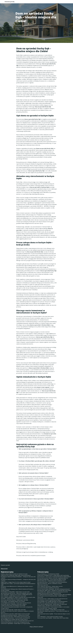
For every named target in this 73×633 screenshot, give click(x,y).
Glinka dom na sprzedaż (42, 584)
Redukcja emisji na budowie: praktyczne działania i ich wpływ (14, 573)
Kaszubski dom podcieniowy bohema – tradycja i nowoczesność (15, 615)
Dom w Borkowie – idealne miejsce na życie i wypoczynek (13, 595)
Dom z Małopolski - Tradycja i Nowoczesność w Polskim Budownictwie (16, 594)
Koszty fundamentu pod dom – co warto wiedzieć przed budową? (15, 618)
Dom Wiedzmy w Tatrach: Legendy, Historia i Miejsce (49, 600)
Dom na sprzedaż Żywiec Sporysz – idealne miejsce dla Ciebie (14, 600)
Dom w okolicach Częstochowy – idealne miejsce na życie (50, 586)
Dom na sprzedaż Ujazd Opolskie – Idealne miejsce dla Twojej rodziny (52, 618)
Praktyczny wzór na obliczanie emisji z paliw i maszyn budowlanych (16, 575)
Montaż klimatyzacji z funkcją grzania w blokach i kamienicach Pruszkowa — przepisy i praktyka (17, 589)
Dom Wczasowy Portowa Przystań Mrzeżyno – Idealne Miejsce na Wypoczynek (52, 596)
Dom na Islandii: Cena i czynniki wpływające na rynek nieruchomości (52, 601)
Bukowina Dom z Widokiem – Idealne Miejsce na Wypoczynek (50, 609)
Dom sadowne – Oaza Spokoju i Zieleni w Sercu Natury (13, 601)
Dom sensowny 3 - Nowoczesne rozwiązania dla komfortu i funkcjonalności (54, 576)
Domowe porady (10, 2)
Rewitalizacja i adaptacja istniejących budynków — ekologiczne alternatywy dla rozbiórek (18, 577)
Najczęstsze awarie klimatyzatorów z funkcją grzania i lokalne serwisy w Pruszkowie (17, 587)
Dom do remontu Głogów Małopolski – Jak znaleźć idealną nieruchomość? (53, 589)
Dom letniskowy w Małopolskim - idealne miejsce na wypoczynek (15, 591)
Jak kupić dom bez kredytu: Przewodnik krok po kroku (49, 593)
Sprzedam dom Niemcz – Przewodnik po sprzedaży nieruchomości (52, 582)
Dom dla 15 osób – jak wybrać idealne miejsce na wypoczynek (50, 602)
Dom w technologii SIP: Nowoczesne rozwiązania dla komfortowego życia (17, 620)
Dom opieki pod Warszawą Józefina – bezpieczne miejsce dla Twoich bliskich (54, 594)
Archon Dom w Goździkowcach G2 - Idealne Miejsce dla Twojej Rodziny (53, 575)
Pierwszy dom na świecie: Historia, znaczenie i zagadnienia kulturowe (52, 578)
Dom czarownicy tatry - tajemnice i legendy (47, 608)
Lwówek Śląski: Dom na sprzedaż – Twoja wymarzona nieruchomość (16, 602)
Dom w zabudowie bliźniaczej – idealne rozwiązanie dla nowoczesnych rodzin (18, 597)
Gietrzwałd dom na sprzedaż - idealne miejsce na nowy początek (15, 613)
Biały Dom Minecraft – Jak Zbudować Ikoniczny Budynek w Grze (51, 580)
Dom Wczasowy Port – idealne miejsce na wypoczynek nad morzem (52, 598)
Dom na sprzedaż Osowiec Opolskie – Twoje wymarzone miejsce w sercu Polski (53, 614)
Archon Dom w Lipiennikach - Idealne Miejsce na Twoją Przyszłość (15, 623)
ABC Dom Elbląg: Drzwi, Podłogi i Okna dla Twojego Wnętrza (14, 619)
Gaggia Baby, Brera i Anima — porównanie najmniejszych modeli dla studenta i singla (18, 584)
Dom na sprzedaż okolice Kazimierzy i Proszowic (48, 587)
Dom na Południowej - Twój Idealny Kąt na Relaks (48, 573)
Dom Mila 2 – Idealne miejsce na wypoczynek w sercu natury (14, 598)
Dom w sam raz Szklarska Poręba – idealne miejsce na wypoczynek (52, 604)
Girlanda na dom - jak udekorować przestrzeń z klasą (49, 605)
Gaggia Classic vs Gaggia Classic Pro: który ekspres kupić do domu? (16, 582)
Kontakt (65, 2)
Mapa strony (4, 568)
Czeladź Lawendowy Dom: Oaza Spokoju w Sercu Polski (13, 605)
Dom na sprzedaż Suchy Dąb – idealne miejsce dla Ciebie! (13, 609)
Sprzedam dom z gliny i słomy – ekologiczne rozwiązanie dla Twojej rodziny (54, 590)
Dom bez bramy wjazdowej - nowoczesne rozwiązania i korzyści (15, 622)
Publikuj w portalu (50, 2)
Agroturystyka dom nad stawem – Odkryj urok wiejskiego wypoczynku (16, 593)
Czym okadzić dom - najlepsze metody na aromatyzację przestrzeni (52, 591)
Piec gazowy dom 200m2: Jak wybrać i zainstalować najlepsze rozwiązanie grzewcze (17, 611)
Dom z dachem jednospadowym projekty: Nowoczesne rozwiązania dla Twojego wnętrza (16, 607)
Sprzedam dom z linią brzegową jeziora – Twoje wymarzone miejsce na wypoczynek (53, 611)
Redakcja (59, 2)
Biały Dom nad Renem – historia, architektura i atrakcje (49, 583)
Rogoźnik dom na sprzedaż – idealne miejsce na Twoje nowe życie (15, 616)
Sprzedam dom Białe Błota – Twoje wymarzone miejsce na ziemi (51, 579)
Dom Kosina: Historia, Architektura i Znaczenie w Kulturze (14, 604)
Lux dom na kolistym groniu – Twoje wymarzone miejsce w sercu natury (53, 607)
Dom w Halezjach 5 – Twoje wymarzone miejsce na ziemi (50, 616)
